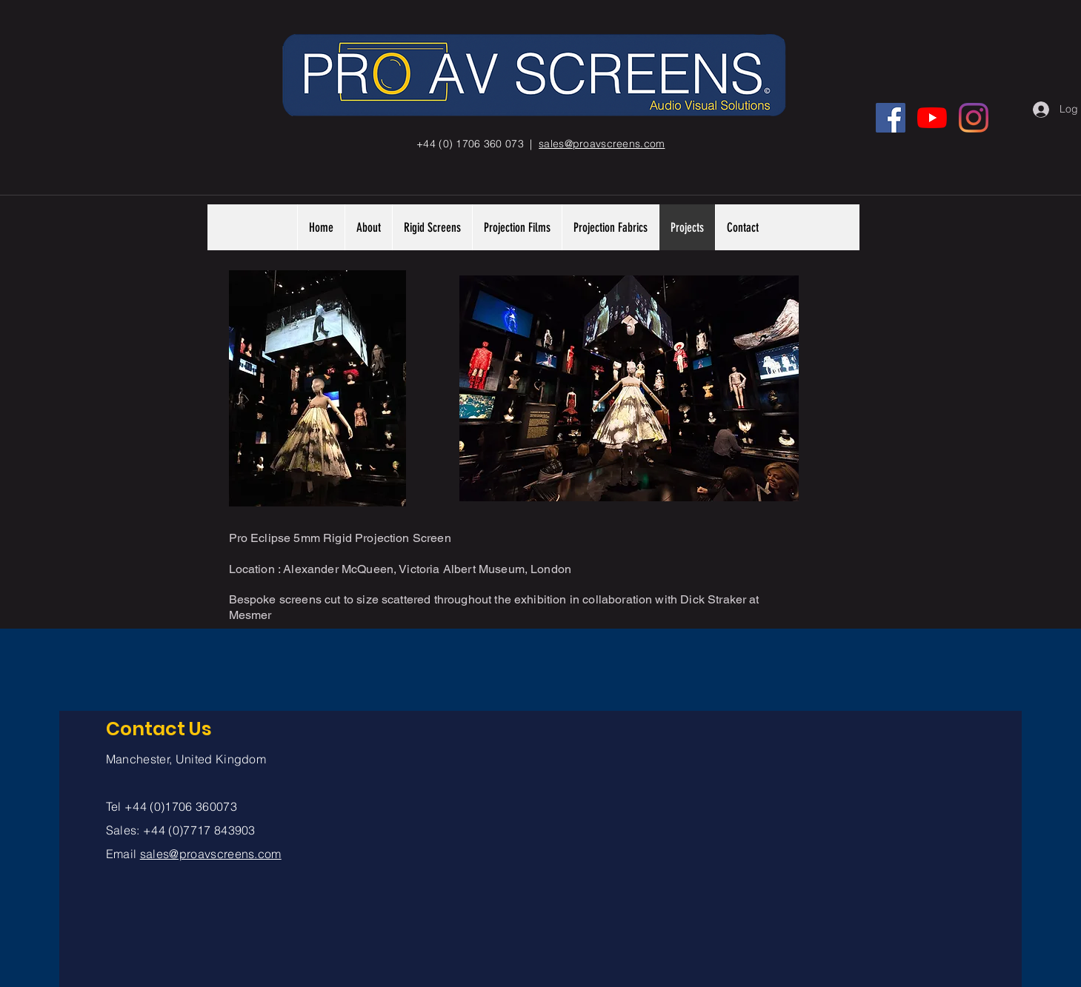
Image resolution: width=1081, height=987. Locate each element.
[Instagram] (973, 118)
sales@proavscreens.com (211, 853)
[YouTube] (932, 118)
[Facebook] (890, 118)
